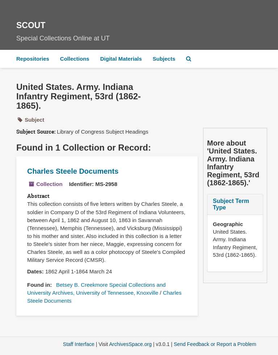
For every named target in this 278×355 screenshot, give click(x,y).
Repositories (32, 59)
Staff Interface (78, 344)
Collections (74, 59)
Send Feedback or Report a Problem (215, 344)
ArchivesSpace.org (130, 344)
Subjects (164, 59)
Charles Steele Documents (72, 171)
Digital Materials (121, 59)
